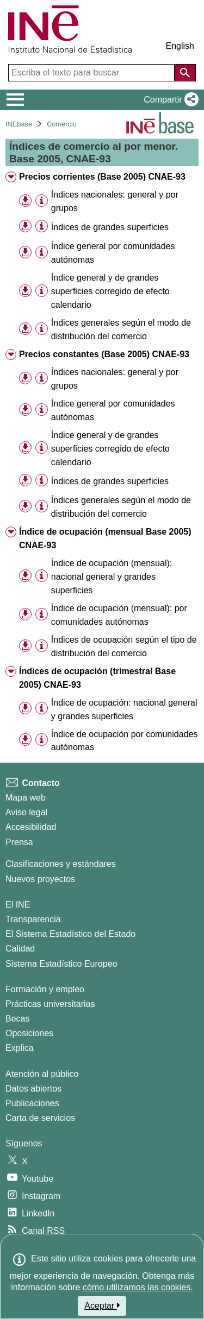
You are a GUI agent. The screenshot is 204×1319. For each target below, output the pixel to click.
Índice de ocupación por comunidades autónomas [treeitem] (124, 741)
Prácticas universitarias (50, 1004)
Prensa (19, 842)
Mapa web (25, 797)
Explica (19, 1047)
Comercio (62, 124)
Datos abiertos (33, 1088)
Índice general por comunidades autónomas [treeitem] (113, 253)
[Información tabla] (41, 200)
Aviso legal (26, 812)
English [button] (180, 45)
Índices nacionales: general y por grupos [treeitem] (114, 201)
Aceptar (102, 1305)
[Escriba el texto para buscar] (92, 72)
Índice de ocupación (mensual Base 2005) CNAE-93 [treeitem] (105, 538)
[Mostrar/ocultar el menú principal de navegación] (15, 100)
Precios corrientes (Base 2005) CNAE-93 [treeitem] (102, 176)
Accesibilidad (30, 827)
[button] (169, 100)
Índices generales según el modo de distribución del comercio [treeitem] (121, 329)
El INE (17, 904)
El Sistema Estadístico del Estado (70, 933)
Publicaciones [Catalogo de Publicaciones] (32, 1103)
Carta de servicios (40, 1118)
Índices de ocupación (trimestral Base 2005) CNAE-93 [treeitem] (97, 678)
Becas (17, 1018)
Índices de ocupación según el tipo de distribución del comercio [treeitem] (124, 646)
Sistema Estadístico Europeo (61, 963)
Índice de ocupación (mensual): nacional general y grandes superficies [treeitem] (111, 577)
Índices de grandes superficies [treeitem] (110, 227)
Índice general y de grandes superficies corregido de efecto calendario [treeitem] (110, 291)
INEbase (18, 124)
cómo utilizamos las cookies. (138, 1287)
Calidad (20, 948)
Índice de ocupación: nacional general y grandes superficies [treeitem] (124, 709)
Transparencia (33, 919)
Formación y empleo (44, 989)
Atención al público (41, 1074)
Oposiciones (29, 1033)
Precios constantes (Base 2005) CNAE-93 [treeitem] (104, 354)
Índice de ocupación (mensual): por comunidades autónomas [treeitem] (119, 615)
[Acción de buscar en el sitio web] (185, 72)
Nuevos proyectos (40, 879)
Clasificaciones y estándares (60, 863)
